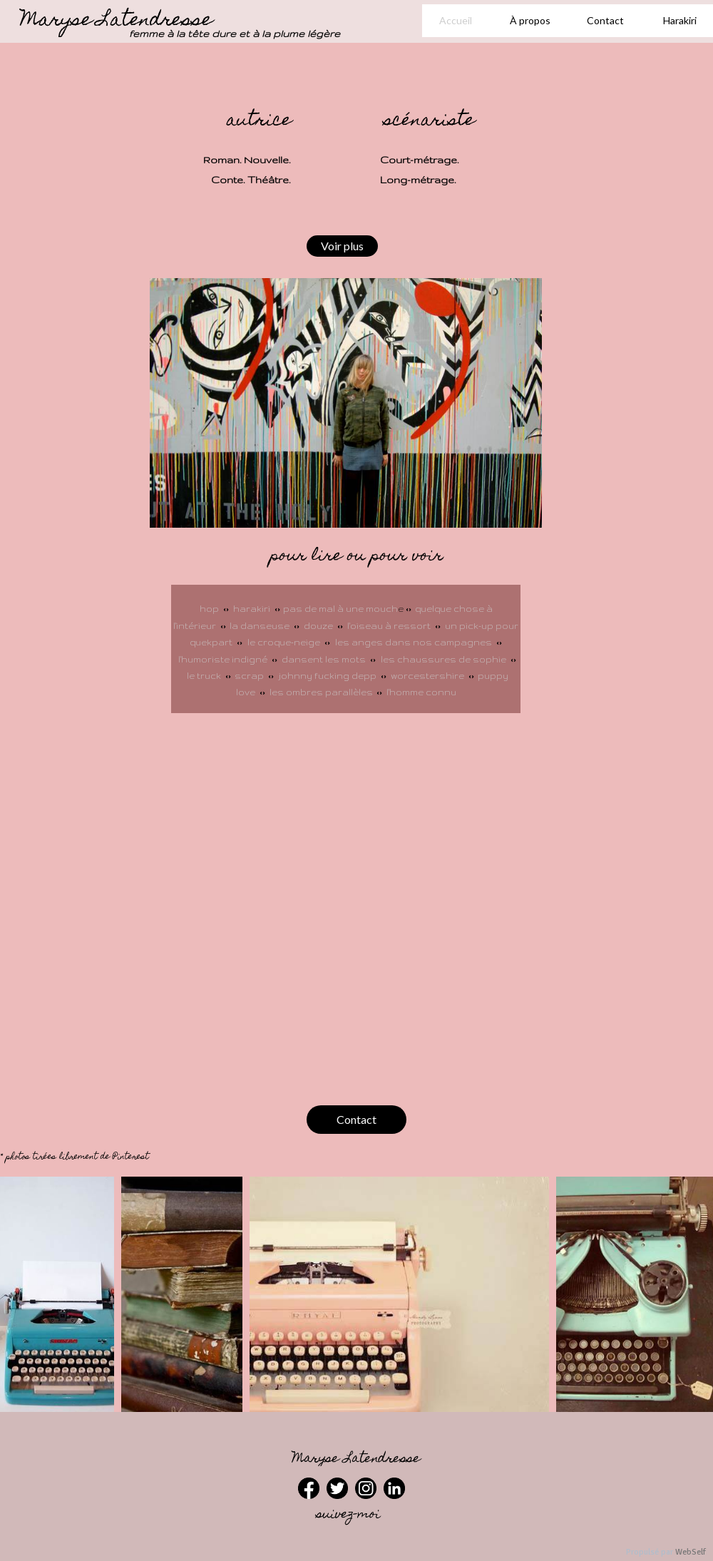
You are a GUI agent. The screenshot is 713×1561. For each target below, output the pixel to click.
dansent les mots (324, 659)
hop (209, 608)
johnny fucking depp (327, 675)
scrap (250, 675)
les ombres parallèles (321, 692)
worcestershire (427, 675)
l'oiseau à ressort (390, 625)
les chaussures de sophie (443, 659)
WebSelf (690, 1552)
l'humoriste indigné (224, 659)
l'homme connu (421, 692)
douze (319, 625)
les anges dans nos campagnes (413, 642)
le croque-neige (283, 642)
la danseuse (259, 625)
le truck (206, 675)
